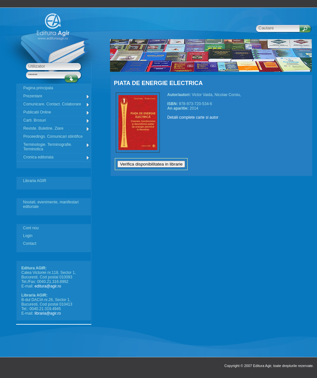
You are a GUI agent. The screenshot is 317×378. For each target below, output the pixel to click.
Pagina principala (38, 88)
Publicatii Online (56, 112)
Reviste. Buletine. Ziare (56, 128)
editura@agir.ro (48, 286)
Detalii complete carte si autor (192, 117)
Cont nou (31, 228)
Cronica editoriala (56, 157)
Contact (29, 243)
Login (27, 235)
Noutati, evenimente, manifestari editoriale (51, 204)
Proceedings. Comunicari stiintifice (52, 136)
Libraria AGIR (34, 180)
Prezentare (56, 96)
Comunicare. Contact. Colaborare (56, 104)
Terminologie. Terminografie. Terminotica (56, 146)
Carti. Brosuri (56, 120)
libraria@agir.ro (48, 313)
